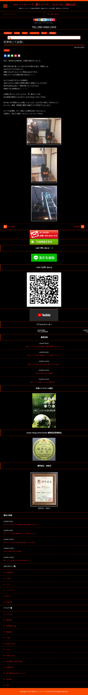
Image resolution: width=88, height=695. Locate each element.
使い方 (44, 33)
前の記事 (11, 226)
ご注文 (8, 638)
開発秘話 (9, 632)
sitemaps (9, 679)
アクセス (9, 614)
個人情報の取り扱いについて (15, 673)
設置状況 (52, 33)
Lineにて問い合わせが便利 (44, 373)
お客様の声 (8, 33)
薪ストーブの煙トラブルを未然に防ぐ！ (44, 382)
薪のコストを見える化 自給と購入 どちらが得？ (44, 364)
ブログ (25, 33)
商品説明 (9, 620)
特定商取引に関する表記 (14, 661)
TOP (7, 685)
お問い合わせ (10, 655)
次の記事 (76, 226)
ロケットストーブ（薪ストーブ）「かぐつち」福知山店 (44, 4)
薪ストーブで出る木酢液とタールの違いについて (44, 355)
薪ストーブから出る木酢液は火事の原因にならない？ (44, 346)
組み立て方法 (10, 644)
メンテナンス (34, 33)
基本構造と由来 (11, 626)
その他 (17, 33)
